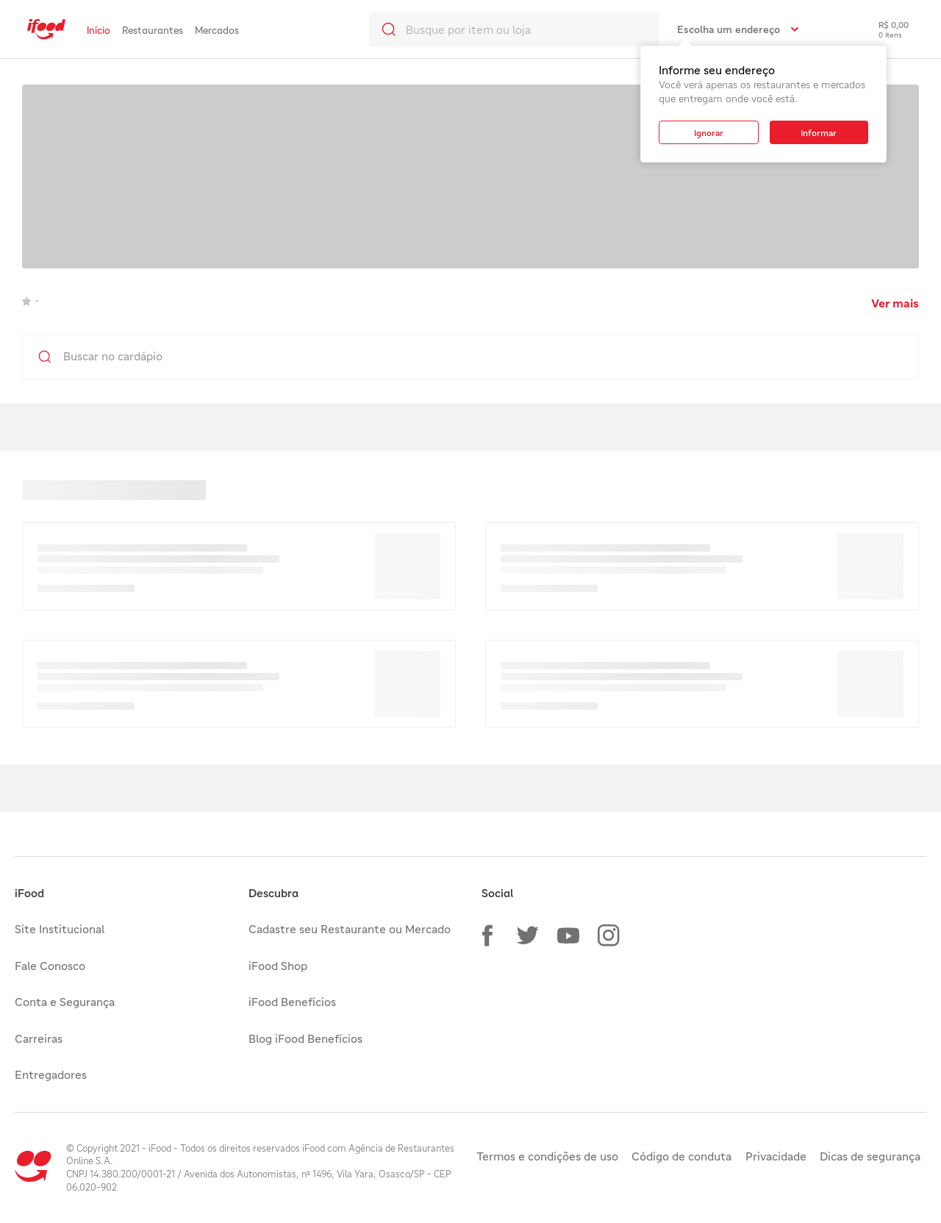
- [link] (30, 300)
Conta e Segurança (65, 1001)
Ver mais (895, 303)
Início (98, 30)
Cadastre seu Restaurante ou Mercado (349, 928)
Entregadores (51, 1074)
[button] (487, 935)
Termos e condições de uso (547, 1156)
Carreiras (38, 1038)
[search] (514, 29)
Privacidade (775, 1156)
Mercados (217, 30)
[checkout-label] (882, 29)
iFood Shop (277, 965)
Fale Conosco (50, 965)
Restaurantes (152, 30)
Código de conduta (681, 1156)
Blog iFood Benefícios (305, 1038)
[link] (46, 29)
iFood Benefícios (292, 1001)
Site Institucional (59, 928)
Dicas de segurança (870, 1156)
